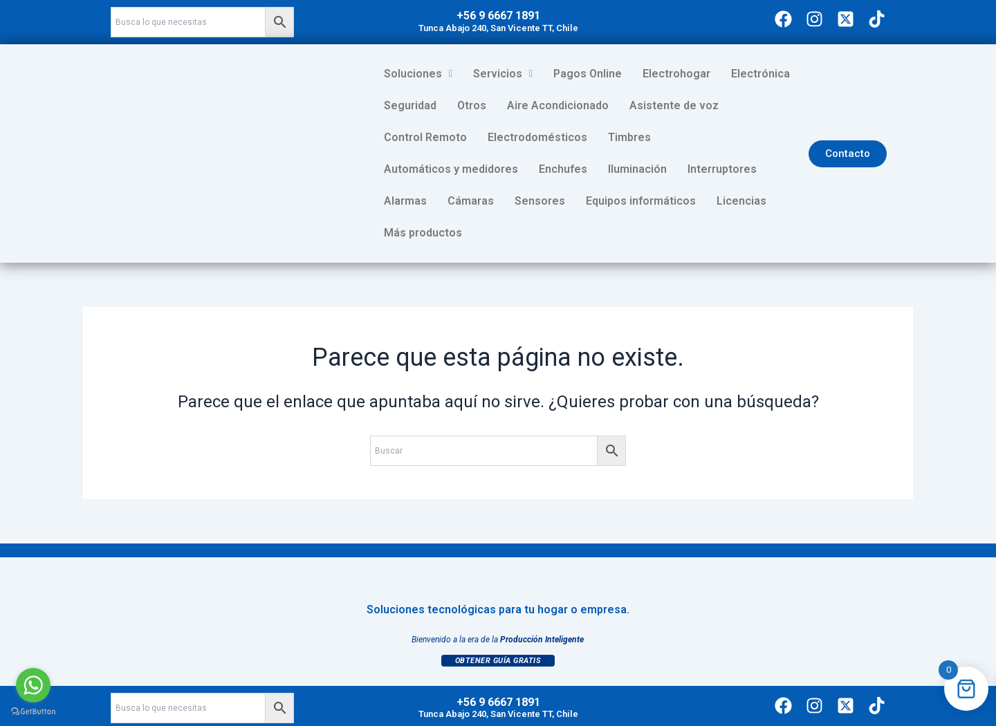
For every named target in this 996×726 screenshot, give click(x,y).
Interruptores (498, 169)
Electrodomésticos (433, 137)
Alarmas (574, 169)
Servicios (503, 73)
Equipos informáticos (439, 200)
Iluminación (413, 169)
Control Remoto (780, 105)
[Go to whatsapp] (33, 685)
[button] (418, 74)
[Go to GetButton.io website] (33, 711)
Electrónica (760, 73)
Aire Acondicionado (558, 105)
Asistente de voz (674, 105)
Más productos (624, 200)
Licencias (539, 200)
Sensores (709, 169)
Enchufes (747, 137)
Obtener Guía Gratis (498, 628)
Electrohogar (676, 73)
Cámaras (640, 169)
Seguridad (410, 105)
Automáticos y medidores (635, 137)
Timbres (525, 137)
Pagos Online (587, 73)
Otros (471, 105)
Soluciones (418, 73)
